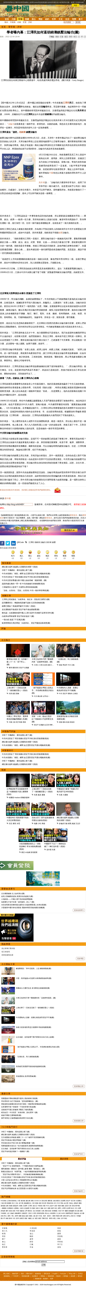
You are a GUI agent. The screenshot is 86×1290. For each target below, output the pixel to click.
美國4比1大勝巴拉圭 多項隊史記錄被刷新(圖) (33, 988)
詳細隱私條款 (51, 5)
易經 (26, 1218)
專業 (24, 722)
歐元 (72, 1208)
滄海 (59, 1247)
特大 (75, 37)
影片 (81, 19)
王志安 (78, 823)
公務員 (75, 693)
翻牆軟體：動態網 (41, 1279)
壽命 (58, 1218)
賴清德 (23, 1201)
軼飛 (4, 1234)
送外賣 (49, 850)
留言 (66, 37)
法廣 (21, 1208)
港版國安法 (27, 1203)
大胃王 (36, 665)
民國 (57, 1216)
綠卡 (37, 1216)
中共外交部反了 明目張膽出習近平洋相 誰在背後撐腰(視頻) (25, 577)
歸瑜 (59, 1231)
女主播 (82, 1213)
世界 (54, 19)
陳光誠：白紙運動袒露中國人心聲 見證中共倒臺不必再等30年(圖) (28, 613)
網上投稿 (6, 1273)
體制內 (70, 693)
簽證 (26, 1216)
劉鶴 (20, 1206)
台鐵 (54, 1201)
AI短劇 (27, 852)
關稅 (80, 1203)
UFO (54, 1203)
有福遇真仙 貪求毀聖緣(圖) (26, 1076)
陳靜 (31, 1236)
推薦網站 (7, 1276)
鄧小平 (3, 1218)
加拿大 (38, 1208)
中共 (69, 665)
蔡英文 (30, 1211)
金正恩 (46, 725)
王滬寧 (25, 1206)
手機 (43, 1218)
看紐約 (58, 1276)
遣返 (23, 1216)
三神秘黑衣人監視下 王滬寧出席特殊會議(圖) (20, 587)
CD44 (53, 665)
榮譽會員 (73, 515)
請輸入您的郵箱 (29, 1262)
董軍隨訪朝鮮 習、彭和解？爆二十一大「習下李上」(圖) (18, 661)
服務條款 (38, 1273)
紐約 (47, 19)
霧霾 (66, 1211)
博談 (40, 19)
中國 (51, 173)
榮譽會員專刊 (8, 889)
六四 (33, 1203)
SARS (63, 1213)
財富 (14, 1211)
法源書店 (35, 1276)
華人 (5, 1216)
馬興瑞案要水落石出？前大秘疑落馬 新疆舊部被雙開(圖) (22, 1146)
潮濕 (60, 722)
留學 (16, 1216)
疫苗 (40, 1203)
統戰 (69, 823)
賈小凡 (4, 1231)
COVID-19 (37, 1201)
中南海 (12, 22)
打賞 (61, 37)
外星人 (54, 1218)
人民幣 (63, 1208)
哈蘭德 (11, 797)
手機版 (51, 37)
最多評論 (22, 1159)
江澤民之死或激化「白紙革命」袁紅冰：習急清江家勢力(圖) (26, 599)
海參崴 (21, 1211)
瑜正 (4, 1244)
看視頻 (80, 1276)
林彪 (7, 1218)
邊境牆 (3, 1206)
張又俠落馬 (5, 952)
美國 (27, 19)
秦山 (4, 1242)
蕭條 (17, 693)
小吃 (39, 823)
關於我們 (29, 1273)
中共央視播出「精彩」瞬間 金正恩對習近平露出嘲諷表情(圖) (26, 574)
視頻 (3, 770)
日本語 (80, 1273)
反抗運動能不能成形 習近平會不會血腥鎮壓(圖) (20, 609)
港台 (34, 19)
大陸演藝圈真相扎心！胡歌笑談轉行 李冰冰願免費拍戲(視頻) (30, 846)
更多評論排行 (79, 1191)
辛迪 (31, 1247)
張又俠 (73, 1201)
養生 (65, 1218)
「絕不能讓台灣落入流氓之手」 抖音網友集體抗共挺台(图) (43, 690)
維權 (81, 1211)
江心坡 (58, 1213)
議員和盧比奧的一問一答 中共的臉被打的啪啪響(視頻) (23, 584)
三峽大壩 (3, 1203)
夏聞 (59, 1234)
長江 (13, 1203)
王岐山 (71, 1203)
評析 (30, 22)
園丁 (4, 1239)
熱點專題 (5, 944)
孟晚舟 (76, 1203)
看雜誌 (42, 1276)
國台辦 (40, 696)
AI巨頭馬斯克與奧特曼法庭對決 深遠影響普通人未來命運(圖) (23, 905)
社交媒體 (26, 1208)
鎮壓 (60, 233)
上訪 (8, 1213)
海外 (44, 1216)
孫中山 (68, 1216)
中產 (17, 1211)
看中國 (8, 498)
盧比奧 (28, 1201)
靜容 (31, 1242)
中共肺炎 (3, 1201)
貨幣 (59, 1208)
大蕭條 (65, 795)
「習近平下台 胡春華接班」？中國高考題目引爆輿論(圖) (22, 1166)
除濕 (67, 722)
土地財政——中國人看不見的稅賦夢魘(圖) (17, 899)
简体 (57, 37)
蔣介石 (73, 1216)
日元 (76, 1208)
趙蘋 (59, 1239)
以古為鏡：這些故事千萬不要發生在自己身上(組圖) (35, 1037)
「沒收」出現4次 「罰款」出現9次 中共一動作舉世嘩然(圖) (25, 590)
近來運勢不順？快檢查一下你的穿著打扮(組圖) (18, 1107)
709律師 (3, 1213)
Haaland (17, 797)
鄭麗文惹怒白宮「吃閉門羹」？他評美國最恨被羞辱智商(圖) (23, 1171)
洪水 (16, 1203)
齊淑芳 (65, 665)
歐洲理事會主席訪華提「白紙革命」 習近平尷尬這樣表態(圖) (26, 623)
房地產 (3, 1211)
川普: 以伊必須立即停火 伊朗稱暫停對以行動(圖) (19, 1180)
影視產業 (34, 852)
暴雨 (14, 823)
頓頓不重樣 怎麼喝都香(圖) (11, 1115)
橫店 (23, 852)
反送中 (51, 1206)
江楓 (31, 1244)
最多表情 (64, 1159)
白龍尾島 (53, 1213)
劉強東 (38, 1211)
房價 (46, 1211)
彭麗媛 (26, 668)
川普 (18, 1201)
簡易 (59, 1228)
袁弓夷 (21, 1203)
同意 (75, 5)
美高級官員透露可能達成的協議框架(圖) (31, 1066)
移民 (9, 1216)
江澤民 (66, 103)
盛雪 (31, 1239)
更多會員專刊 (79, 910)
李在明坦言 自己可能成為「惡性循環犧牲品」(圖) (19, 1101)
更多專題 (80, 958)
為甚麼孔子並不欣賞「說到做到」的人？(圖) (17, 902)
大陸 (14, 19)
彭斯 (7, 1206)
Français (63, 1273)
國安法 (58, 1201)
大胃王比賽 (43, 665)
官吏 (24, 22)
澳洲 (53, 1216)
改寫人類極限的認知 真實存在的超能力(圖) (17, 896)
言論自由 (76, 1213)
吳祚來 (42, 182)
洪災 (10, 823)
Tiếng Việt (71, 1273)
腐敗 (62, 1206)
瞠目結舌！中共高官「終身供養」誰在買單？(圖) (19, 1112)
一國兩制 (3, 1208)
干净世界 (15, 1276)
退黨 (36, 1203)
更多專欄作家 (79, 1251)
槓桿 (52, 1208)
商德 (43, 823)
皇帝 (17, 1218)
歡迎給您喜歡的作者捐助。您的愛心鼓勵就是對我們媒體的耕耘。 (26, 490)
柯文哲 (44, 1203)
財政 (10, 1211)
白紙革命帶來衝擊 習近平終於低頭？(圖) (18, 616)
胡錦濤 (22, 132)
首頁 (7, 19)
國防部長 (15, 668)
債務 (48, 1208)
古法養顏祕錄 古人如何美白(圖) (13, 893)
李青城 (60, 1242)
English (55, 1273)
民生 (41, 1216)
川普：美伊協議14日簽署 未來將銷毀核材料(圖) (33, 978)
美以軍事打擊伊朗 (8, 948)
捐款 (22, 1273)
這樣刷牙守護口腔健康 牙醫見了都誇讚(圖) (17, 1110)
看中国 (18, 10)
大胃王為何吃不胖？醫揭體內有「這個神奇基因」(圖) (36, 998)
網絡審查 (18, 1213)
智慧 (36, 1218)
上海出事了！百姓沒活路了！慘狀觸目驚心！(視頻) (35, 1008)
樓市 (7, 1211)
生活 (67, 19)
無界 (51, 1279)
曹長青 (4, 1247)
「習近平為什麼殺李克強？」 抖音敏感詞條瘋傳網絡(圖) (22, 1174)
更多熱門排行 (79, 1154)
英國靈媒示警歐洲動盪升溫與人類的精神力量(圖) (19, 1098)
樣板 (60, 665)
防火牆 (77, 1211)
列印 (70, 37)
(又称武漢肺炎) (12, 1201)
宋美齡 (78, 1216)
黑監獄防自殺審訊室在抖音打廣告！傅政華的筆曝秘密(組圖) (23, 1104)
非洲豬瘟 (54, 1211)
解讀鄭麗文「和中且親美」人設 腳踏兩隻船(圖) (33, 968)
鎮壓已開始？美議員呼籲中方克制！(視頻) (18, 606)
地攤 (35, 823)
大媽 (42, 1211)
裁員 (14, 693)
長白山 (47, 1213)
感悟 (39, 1218)
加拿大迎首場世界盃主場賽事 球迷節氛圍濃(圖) (33, 1027)
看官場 (11, 27)
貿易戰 (63, 1201)
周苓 (4, 1236)
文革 (62, 1218)
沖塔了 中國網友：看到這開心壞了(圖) (17, 570)
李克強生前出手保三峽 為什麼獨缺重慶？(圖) (18, 1143)
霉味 (64, 722)
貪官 (55, 1206)
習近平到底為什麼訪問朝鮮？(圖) (13, 1140)
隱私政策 (47, 1273)
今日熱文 (5, 640)
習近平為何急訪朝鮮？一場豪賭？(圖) (15, 1151)
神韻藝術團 (25, 1276)
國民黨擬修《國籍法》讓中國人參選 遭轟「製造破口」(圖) (23, 1169)
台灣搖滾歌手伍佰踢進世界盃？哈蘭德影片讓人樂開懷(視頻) (17, 791)
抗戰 (64, 1216)
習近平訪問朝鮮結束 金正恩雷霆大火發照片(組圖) (19, 1188)
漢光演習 (44, 1201)
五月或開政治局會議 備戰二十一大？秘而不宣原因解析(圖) (23, 1137)
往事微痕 (10, 1208)
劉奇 (10, 1218)
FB (31, 1208)
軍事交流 (52, 725)
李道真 (32, 1231)
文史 (61, 19)
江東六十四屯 (32, 1213)
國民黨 (50, 1201)
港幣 (79, 1208)
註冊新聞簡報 (8, 1257)
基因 (49, 665)
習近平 (21, 668)
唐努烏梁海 (40, 1213)
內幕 (19, 22)
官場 (20, 19)
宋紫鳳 (4, 1228)
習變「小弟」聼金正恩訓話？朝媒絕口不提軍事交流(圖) (42, 719)
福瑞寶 (73, 1276)
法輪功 (11, 124)
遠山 (31, 1234)
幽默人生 (31, 1218)
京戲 (72, 665)
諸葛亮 (21, 1218)
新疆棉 (9, 1203)
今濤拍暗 (33, 1228)
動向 (6, 22)
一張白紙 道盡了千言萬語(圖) (13, 620)
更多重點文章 (79, 1086)
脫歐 (42, 1208)
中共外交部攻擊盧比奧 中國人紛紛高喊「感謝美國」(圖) (24, 580)
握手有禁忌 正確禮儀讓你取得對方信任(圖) (17, 1118)
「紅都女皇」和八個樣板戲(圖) (27, 1057)
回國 (30, 1216)
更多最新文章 (79, 1121)
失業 (10, 693)
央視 (2, 1216)
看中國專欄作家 (9, 1224)
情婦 (59, 1206)
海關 (19, 1216)
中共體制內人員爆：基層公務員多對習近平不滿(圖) (35, 1017)
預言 (46, 1218)
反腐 (66, 1206)
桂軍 (60, 1216)
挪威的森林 (25, 797)
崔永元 (35, 1206)
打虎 (69, 1206)
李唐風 (60, 1236)
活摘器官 (24, 1213)
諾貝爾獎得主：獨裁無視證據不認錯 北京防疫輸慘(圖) (23, 603)
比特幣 (68, 1208)
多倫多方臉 (63, 823)
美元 (55, 1208)
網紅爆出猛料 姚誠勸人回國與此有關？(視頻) (20, 567)
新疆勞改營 (69, 1213)
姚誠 (73, 823)
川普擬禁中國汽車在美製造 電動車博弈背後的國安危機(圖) (23, 908)
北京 (34, 1211)
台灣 (44, 696)
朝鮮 (33, 1208)
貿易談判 (16, 1206)
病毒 (32, 1201)
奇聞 (74, 19)
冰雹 (18, 823)
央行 (45, 1208)
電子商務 (19, 722)
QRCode (20, 542)
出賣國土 (79, 1201)
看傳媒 (65, 1276)
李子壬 (60, 1244)
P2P (62, 1211)
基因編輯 (71, 1211)
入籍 (33, 1216)
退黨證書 (51, 1276)
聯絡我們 (15, 1273)
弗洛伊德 (50, 1203)
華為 (61, 1203)
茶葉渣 (72, 722)
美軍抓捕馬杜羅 (7, 955)
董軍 (10, 668)
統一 (47, 696)
